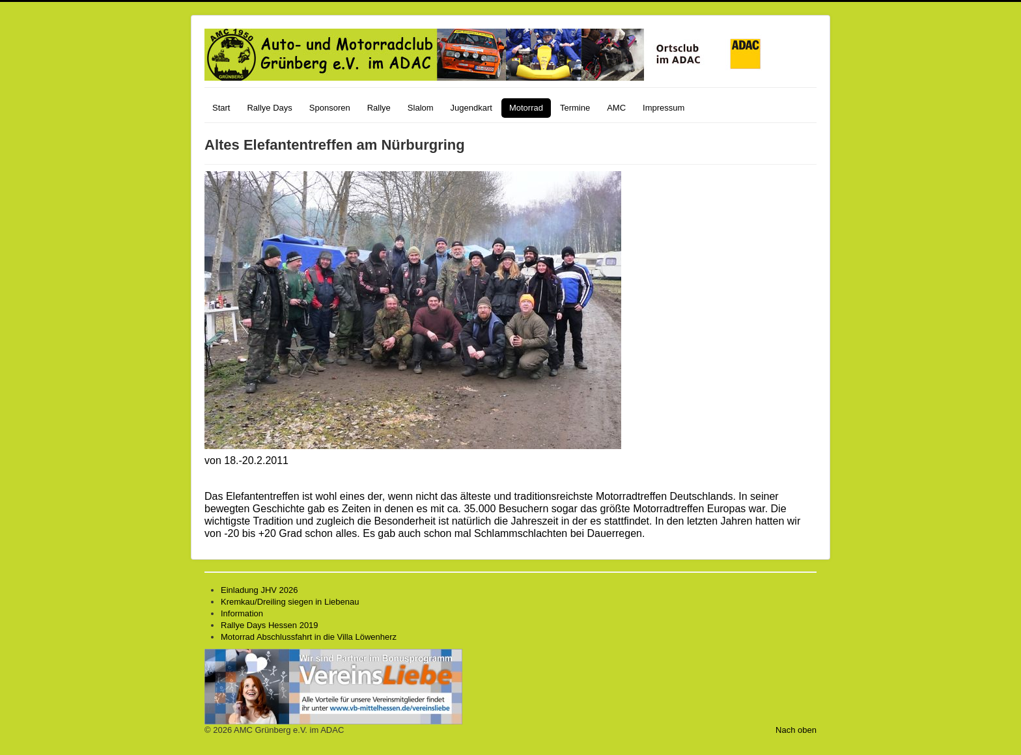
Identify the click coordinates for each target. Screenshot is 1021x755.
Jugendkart (471, 108)
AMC (616, 108)
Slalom (421, 108)
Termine (575, 108)
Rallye (379, 108)
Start (221, 108)
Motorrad (526, 108)
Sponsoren (329, 108)
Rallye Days (269, 108)
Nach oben (796, 730)
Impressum (663, 108)
